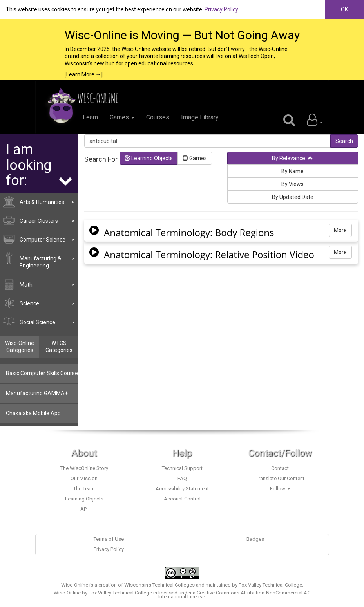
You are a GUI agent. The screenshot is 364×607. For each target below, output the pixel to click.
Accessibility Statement (182, 488)
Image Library (200, 117)
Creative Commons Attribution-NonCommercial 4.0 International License (234, 595)
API (84, 509)
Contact (280, 468)
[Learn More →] (84, 74)
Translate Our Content (280, 478)
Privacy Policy (221, 9)
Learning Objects (149, 158)
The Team (84, 488)
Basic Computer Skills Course (42, 373)
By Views (292, 184)
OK (344, 9)
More (340, 230)
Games (122, 117)
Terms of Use (109, 539)
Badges (255, 539)
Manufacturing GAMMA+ (37, 393)
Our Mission (84, 478)
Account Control (182, 499)
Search (344, 141)
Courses (157, 117)
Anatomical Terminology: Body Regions (189, 233)
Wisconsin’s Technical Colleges (159, 585)
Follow (280, 488)
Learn (90, 117)
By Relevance (292, 158)
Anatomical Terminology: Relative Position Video (209, 254)
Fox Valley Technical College (270, 585)
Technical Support (182, 468)
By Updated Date (292, 197)
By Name (292, 171)
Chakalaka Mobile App (33, 413)
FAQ (182, 478)
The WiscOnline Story (84, 468)
